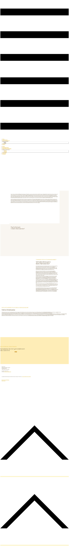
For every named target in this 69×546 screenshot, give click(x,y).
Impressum (3, 380)
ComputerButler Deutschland (26, 376)
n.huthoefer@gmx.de (7, 371)
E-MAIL (16, 351)
